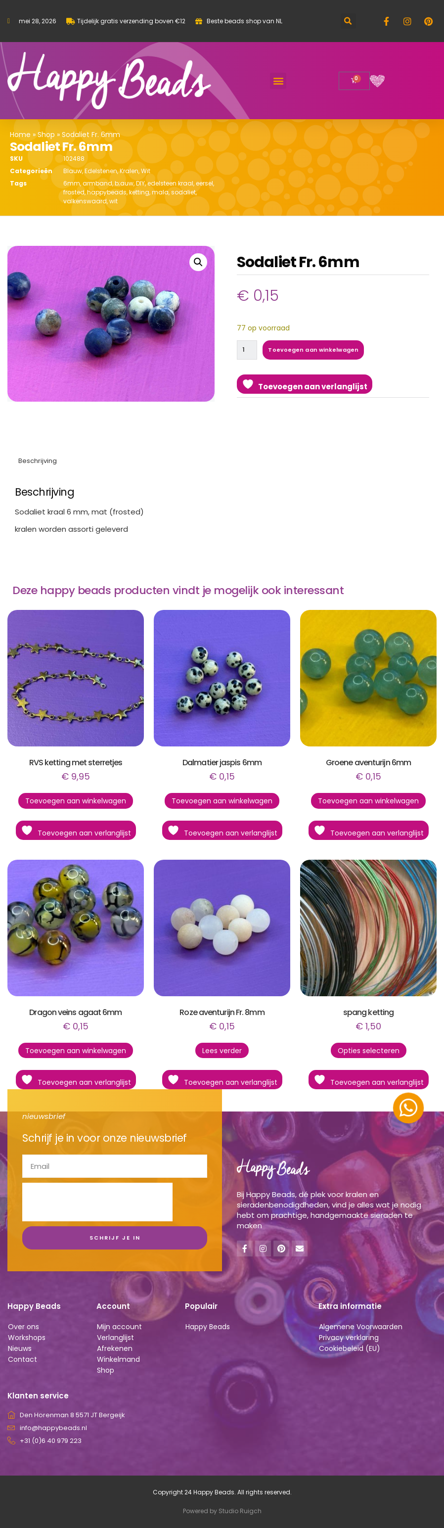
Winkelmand (118, 1359)
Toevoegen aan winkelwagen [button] (75, 801)
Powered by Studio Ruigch (222, 1511)
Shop (46, 134)
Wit (145, 171)
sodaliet (183, 192)
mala (160, 192)
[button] (348, 21)
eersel (204, 183)
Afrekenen (115, 1348)
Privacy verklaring (349, 1338)
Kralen (129, 171)
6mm (71, 183)
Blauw (72, 171)
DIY (140, 183)
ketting (139, 192)
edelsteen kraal (170, 183)
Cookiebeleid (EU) (349, 1348)
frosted (74, 192)
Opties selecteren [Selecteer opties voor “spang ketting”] (369, 1051)
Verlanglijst (115, 1338)
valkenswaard (85, 201)
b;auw (124, 183)
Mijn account (119, 1327)
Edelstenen (101, 171)
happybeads (107, 192)
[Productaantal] (248, 350)
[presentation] (97, 1202)
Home (20, 134)
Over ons (23, 1327)
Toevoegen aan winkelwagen (314, 350)
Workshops (26, 1338)
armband (97, 183)
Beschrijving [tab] (37, 460)
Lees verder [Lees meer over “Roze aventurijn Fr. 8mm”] (222, 1051)
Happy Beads (207, 1327)
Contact (22, 1359)
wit (113, 201)
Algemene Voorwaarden (360, 1327)
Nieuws (20, 1348)
